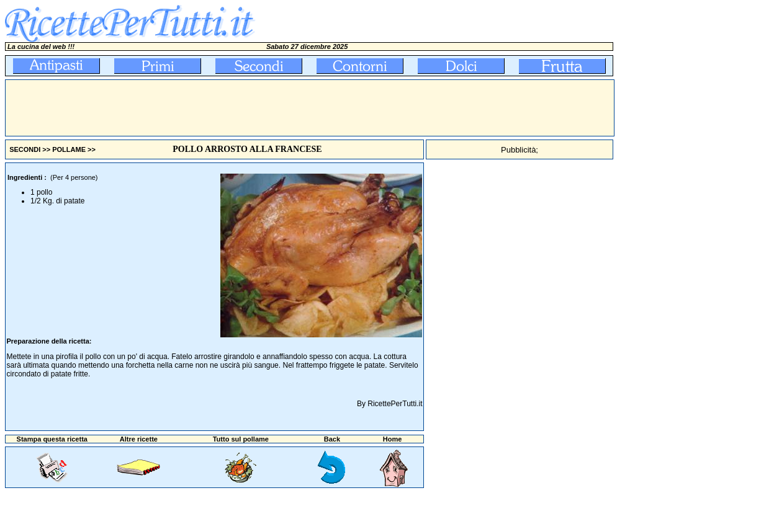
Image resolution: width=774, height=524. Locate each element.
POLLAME (69, 149)
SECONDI (24, 149)
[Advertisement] (231, 108)
